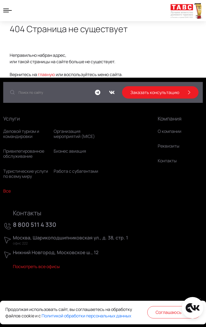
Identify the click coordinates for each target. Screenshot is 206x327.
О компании (169, 131)
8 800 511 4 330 (34, 224)
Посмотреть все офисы (36, 266)
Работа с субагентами (76, 171)
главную (46, 74)
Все (7, 191)
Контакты (167, 161)
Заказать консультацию (160, 92)
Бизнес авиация (70, 151)
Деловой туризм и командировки (21, 133)
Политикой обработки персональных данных (86, 316)
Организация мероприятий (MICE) (74, 133)
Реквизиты (168, 146)
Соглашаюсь (174, 312)
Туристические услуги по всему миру (25, 173)
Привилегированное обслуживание (23, 153)
